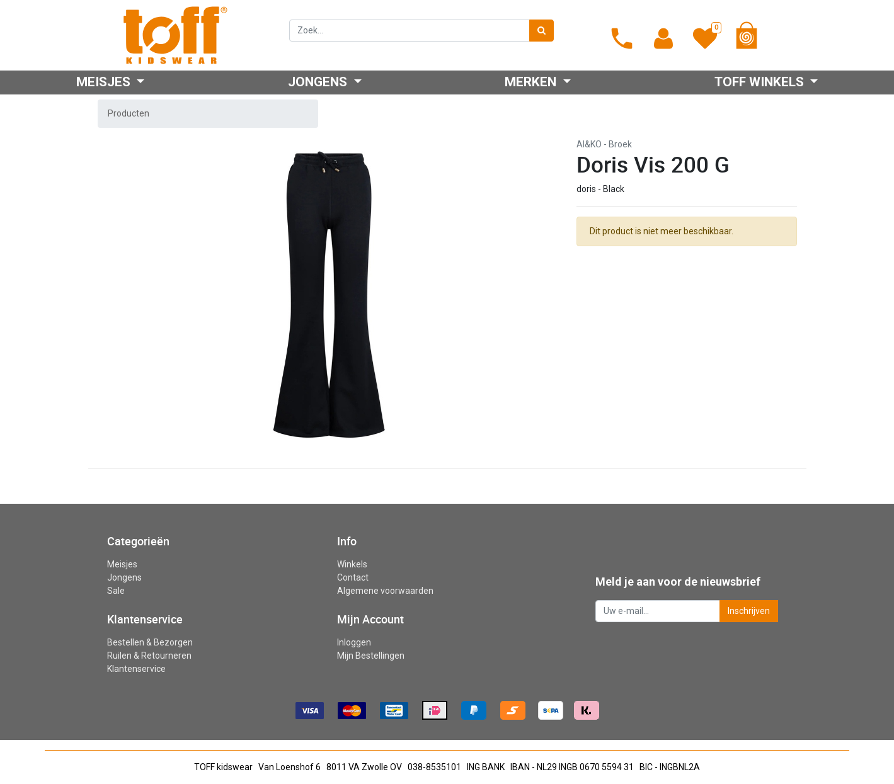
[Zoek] (541, 31)
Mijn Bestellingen (370, 655)
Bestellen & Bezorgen (150, 642)
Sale (116, 591)
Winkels (352, 564)
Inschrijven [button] (749, 611)
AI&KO (589, 144)
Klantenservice (136, 669)
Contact (353, 577)
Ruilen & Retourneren (149, 655)
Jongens (124, 577)
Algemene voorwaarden (385, 591)
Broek (620, 144)
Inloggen (354, 642)
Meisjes (122, 564)
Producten (128, 113)
